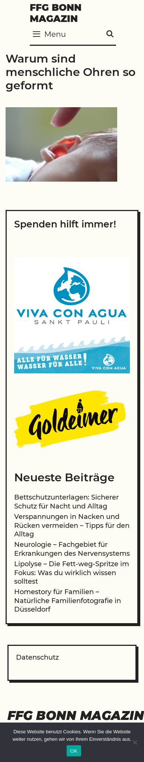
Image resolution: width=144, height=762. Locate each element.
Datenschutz (37, 657)
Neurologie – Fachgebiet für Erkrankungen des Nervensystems (72, 549)
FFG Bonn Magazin (55, 13)
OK (73, 751)
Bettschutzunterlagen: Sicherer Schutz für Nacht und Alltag (66, 501)
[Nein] (134, 742)
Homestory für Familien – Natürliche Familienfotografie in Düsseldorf (67, 600)
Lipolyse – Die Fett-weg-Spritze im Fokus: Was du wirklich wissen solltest (71, 573)
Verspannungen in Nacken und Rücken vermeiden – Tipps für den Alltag (71, 525)
